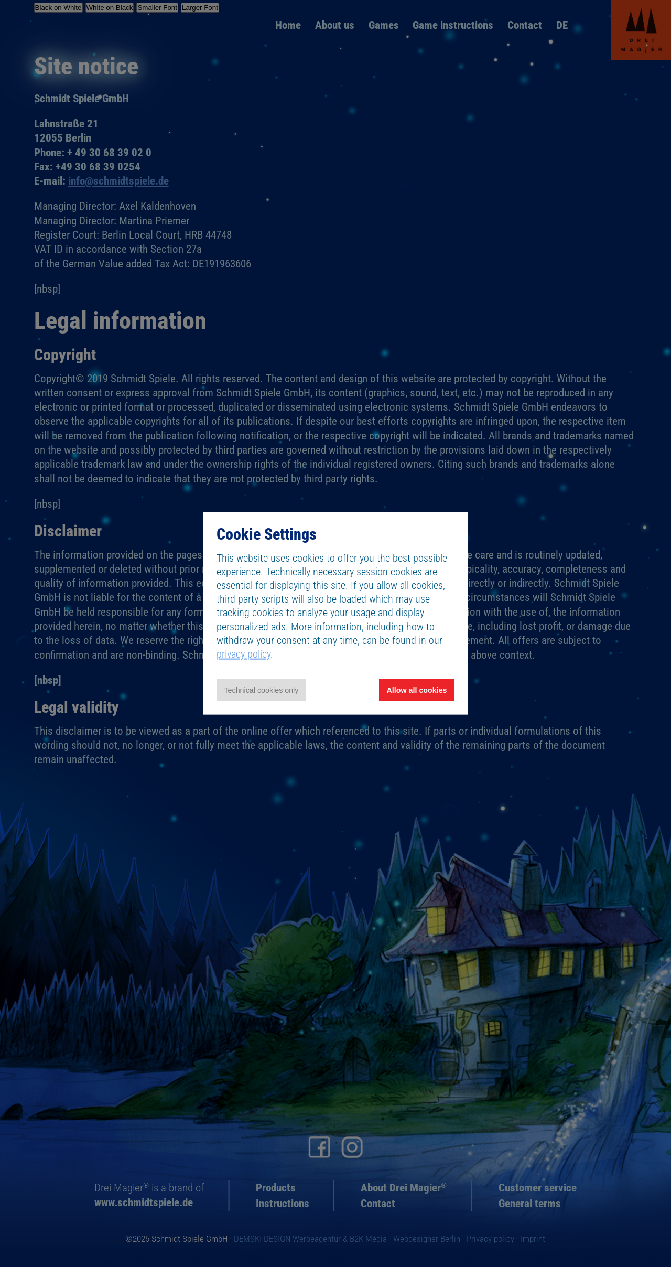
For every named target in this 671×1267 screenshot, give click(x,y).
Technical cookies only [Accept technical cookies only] (261, 690)
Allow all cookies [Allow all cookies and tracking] (417, 690)
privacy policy (243, 654)
